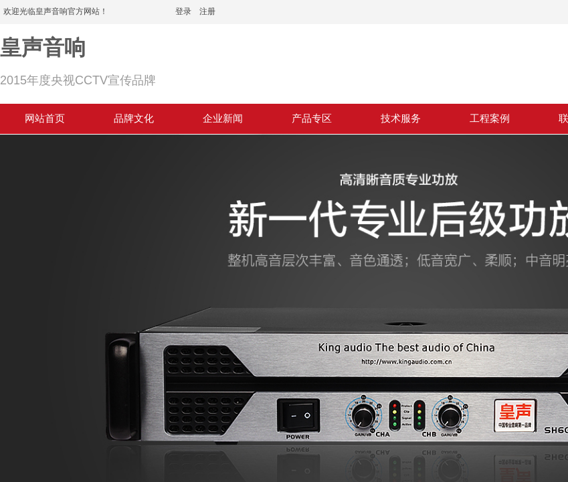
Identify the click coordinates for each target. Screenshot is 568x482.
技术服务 (401, 118)
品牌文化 (134, 118)
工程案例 (490, 118)
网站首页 (45, 118)
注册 (207, 11)
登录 (183, 11)
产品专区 (312, 118)
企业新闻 (223, 118)
